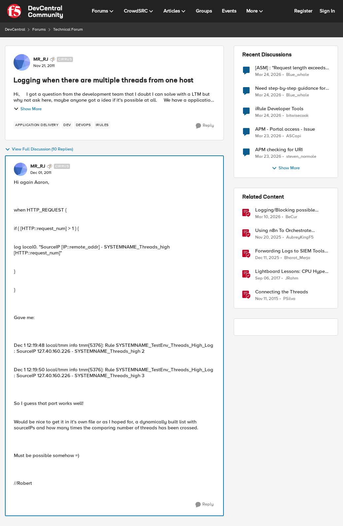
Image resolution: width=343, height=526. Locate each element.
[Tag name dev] (67, 125)
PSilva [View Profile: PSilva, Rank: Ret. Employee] (289, 298)
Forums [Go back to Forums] (39, 29)
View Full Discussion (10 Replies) (39, 149)
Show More (28, 109)
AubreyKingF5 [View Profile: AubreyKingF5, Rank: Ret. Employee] (300, 237)
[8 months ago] (268, 237)
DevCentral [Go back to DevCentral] (15, 29)
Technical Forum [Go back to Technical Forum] (68, 29)
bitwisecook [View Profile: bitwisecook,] (297, 115)
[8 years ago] (267, 278)
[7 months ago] (267, 258)
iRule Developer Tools (279, 109)
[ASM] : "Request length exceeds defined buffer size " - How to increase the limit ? (290, 68)
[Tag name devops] (83, 125)
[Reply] (204, 125)
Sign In (327, 11)
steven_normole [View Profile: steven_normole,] (301, 156)
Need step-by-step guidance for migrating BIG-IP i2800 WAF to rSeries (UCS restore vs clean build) (290, 88)
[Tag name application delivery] (37, 125)
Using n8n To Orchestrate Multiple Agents (283, 230)
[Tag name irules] (102, 125)
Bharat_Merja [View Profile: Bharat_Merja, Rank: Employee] (297, 257)
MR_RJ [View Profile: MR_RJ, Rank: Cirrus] (40, 59)
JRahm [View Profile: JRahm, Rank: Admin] (291, 278)
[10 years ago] (266, 299)
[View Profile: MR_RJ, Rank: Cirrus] (22, 62)
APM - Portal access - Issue (285, 129)
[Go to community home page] (35, 11)
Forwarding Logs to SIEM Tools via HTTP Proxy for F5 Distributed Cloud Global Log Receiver (290, 251)
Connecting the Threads (281, 292)
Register (303, 11)
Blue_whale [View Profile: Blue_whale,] (297, 74)
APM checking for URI (279, 149)
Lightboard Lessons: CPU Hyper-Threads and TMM (291, 271)
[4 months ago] (268, 74)
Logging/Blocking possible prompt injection (285, 210)
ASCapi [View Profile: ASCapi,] (293, 136)
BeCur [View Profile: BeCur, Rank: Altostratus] (291, 216)
